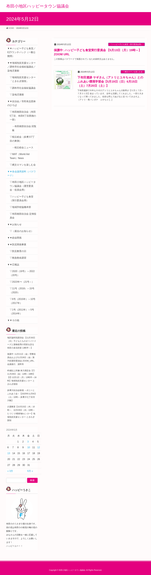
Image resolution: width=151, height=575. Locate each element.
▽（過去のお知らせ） (21, 231)
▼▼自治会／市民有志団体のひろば (21, 103)
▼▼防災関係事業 (16, 244)
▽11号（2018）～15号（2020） (22, 290)
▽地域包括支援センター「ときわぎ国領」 (23, 79)
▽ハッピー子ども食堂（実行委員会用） (126, 44)
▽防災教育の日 (18, 251)
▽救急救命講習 (18, 258)
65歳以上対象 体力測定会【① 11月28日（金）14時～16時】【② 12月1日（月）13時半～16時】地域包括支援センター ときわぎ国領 (21, 377)
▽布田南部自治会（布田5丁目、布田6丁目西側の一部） (23, 116)
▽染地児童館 (17, 94)
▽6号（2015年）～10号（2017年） (22, 301)
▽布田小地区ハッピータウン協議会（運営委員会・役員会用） (23, 186)
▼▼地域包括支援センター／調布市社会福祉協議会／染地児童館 (21, 67)
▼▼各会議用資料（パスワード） (21, 173)
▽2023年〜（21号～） (22, 282)
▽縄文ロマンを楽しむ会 (132, 72)
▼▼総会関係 (14, 237)
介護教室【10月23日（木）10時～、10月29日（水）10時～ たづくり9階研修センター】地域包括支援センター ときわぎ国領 (21, 413)
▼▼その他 (13, 320)
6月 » (30, 471)
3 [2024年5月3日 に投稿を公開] (28, 441)
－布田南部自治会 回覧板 (24, 128)
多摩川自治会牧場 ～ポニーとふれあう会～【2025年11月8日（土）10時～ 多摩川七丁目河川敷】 (21, 395)
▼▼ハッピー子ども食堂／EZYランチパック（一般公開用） (21, 52)
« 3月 (10, 471)
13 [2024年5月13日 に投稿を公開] (8, 453)
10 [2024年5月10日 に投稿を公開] (28, 447)
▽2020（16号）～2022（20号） (22, 273)
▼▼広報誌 (13, 264)
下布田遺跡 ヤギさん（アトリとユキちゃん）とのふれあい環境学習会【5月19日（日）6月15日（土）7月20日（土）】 (110, 81)
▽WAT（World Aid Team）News (19, 156)
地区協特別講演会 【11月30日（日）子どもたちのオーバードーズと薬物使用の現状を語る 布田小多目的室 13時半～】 (21, 342)
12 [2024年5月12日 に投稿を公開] (38, 447)
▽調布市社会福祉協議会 (23, 88)
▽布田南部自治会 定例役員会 (23, 216)
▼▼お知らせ (14, 224)
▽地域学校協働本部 (20, 207)
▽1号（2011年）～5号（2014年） (22, 311)
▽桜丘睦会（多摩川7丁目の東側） (22, 139)
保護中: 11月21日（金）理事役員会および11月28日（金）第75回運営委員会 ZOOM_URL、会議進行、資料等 (21, 359)
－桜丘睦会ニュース (22, 147)
